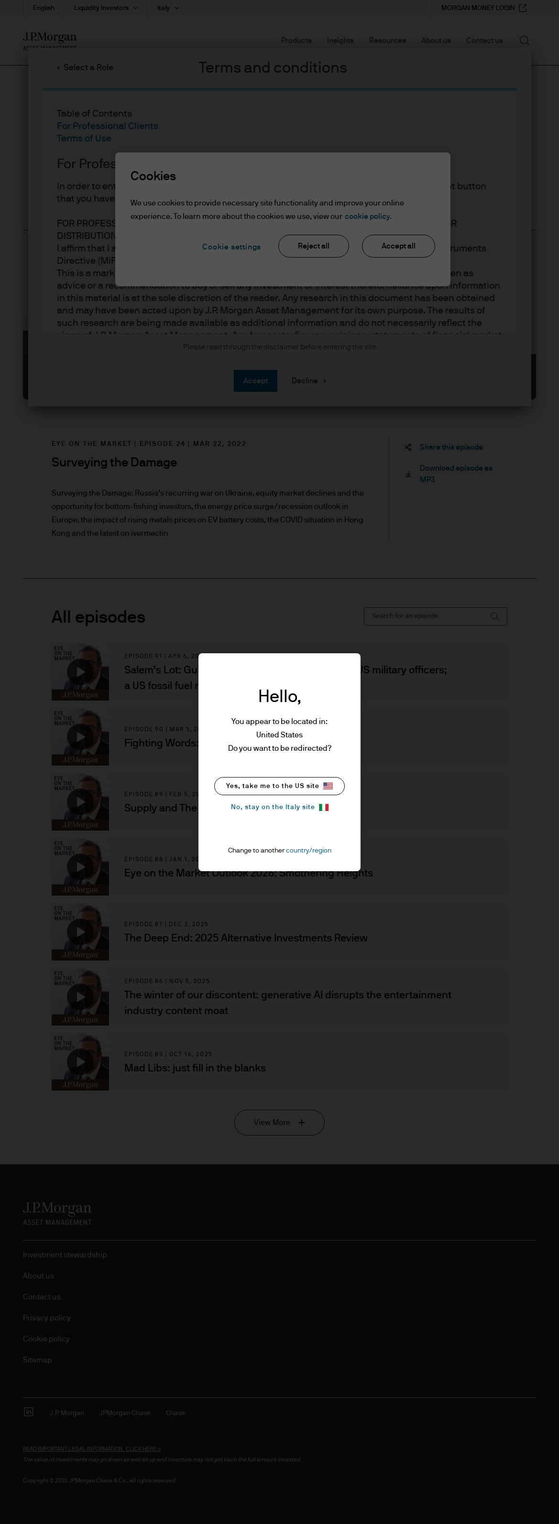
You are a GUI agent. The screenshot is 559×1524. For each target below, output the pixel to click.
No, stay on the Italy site (280, 807)
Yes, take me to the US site (279, 785)
